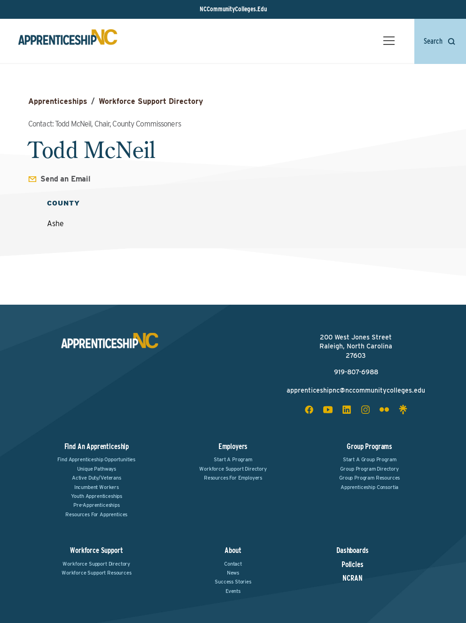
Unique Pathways (96, 468)
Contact (233, 563)
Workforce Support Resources (97, 572)
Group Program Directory (369, 468)
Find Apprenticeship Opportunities (96, 459)
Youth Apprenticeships (97, 496)
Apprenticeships (57, 101)
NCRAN (352, 578)
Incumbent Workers (96, 487)
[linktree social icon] (403, 409)
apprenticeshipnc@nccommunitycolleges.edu (356, 390)
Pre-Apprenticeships (96, 505)
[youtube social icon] (328, 409)
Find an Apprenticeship (96, 446)
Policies (353, 564)
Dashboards (352, 550)
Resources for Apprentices (96, 514)
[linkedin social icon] (346, 409)
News (233, 572)
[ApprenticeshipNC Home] (68, 42)
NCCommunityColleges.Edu (233, 9)
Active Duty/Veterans (96, 477)
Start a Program (233, 459)
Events (233, 591)
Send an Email (65, 178)
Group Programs (369, 446)
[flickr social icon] (384, 409)
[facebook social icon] (309, 409)
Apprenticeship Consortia (369, 487)
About (233, 550)
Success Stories (233, 581)
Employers (233, 446)
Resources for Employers (233, 477)
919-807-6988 (356, 372)
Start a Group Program (369, 459)
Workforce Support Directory (151, 101)
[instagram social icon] (365, 409)
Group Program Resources (369, 477)
